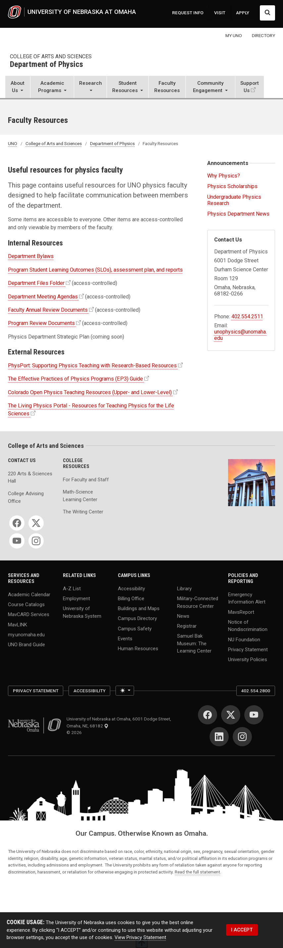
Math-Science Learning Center (80, 495)
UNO (12, 143)
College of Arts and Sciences (51, 56)
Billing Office (131, 598)
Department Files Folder (36, 283)
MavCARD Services (28, 614)
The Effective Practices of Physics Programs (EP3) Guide (75, 379)
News (183, 616)
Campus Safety (135, 628)
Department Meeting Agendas (43, 296)
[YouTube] (16, 541)
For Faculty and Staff (86, 480)
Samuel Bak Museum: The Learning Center (194, 643)
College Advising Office (26, 497)
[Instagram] (36, 541)
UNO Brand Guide (26, 645)
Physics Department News (238, 214)
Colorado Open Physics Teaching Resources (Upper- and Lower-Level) (90, 392)
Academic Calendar (29, 594)
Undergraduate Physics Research (234, 200)
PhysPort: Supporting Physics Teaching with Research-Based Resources (92, 365)
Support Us (249, 87)
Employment (76, 598)
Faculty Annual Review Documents (48, 310)
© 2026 (75, 732)
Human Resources (138, 649)
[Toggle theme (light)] (125, 691)
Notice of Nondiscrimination (247, 625)
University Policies (247, 659)
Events (125, 638)
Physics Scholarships (232, 186)
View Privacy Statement (140, 937)
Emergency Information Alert (246, 598)
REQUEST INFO (188, 12)
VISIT (219, 12)
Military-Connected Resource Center (197, 602)
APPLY (242, 12)
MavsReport (241, 612)
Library (184, 588)
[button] (17, 88)
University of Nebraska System (82, 612)
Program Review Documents (41, 323)
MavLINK (17, 624)
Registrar (187, 626)
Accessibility (131, 588)
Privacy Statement (248, 649)
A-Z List (72, 588)
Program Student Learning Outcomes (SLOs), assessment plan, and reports (95, 270)
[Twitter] (36, 523)
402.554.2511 (247, 316)
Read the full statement (197, 871)
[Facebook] (16, 523)
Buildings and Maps (139, 608)
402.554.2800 (255, 690)
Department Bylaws (31, 256)
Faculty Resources (167, 87)
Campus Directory (137, 618)
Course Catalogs (26, 604)
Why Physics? (223, 176)
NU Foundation (244, 639)
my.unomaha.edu (26, 634)
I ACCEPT (242, 930)
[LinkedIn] (219, 736)
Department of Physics (46, 64)
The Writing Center (83, 512)
